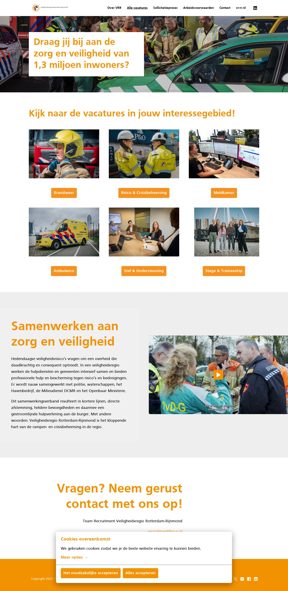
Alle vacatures (137, 8)
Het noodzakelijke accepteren (90, 573)
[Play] (218, 375)
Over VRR (114, 8)
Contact (224, 8)
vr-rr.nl (241, 8)
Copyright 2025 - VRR (46, 579)
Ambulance (64, 271)
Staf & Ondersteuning (144, 271)
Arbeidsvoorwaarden (198, 8)
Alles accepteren (140, 573)
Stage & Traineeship (223, 271)
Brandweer (64, 193)
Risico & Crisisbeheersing (144, 193)
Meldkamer (224, 193)
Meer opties (74, 557)
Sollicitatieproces (165, 8)
